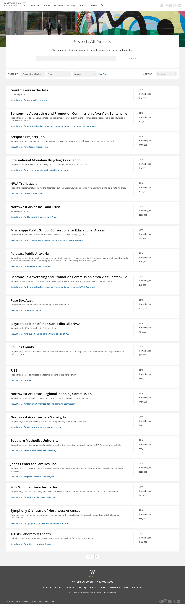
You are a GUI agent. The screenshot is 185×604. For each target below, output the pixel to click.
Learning (71, 5)
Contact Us (137, 581)
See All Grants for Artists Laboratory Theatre (32, 538)
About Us (35, 5)
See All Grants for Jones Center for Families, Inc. (33, 472)
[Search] (102, 5)
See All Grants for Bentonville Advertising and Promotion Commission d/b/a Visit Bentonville (54, 126)
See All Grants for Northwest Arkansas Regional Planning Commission (43, 400)
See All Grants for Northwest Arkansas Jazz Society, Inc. (36, 423)
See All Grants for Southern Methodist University (34, 446)
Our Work (58, 5)
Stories (47, 5)
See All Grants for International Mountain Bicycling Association (40, 169)
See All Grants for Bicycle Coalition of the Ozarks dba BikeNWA (40, 331)
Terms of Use (49, 595)
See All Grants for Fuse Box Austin (27, 307)
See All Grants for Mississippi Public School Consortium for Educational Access (47, 238)
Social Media (110, 586)
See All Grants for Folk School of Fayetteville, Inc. (33, 492)
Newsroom (115, 581)
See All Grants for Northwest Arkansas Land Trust (34, 215)
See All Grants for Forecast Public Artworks (31, 264)
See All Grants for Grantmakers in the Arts (30, 100)
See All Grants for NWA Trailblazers (27, 192)
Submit (140, 58)
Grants (82, 5)
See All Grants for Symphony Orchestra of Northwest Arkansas (40, 518)
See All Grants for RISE (21, 377)
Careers (93, 5)
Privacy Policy (37, 595)
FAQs (126, 581)
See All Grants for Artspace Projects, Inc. (29, 146)
